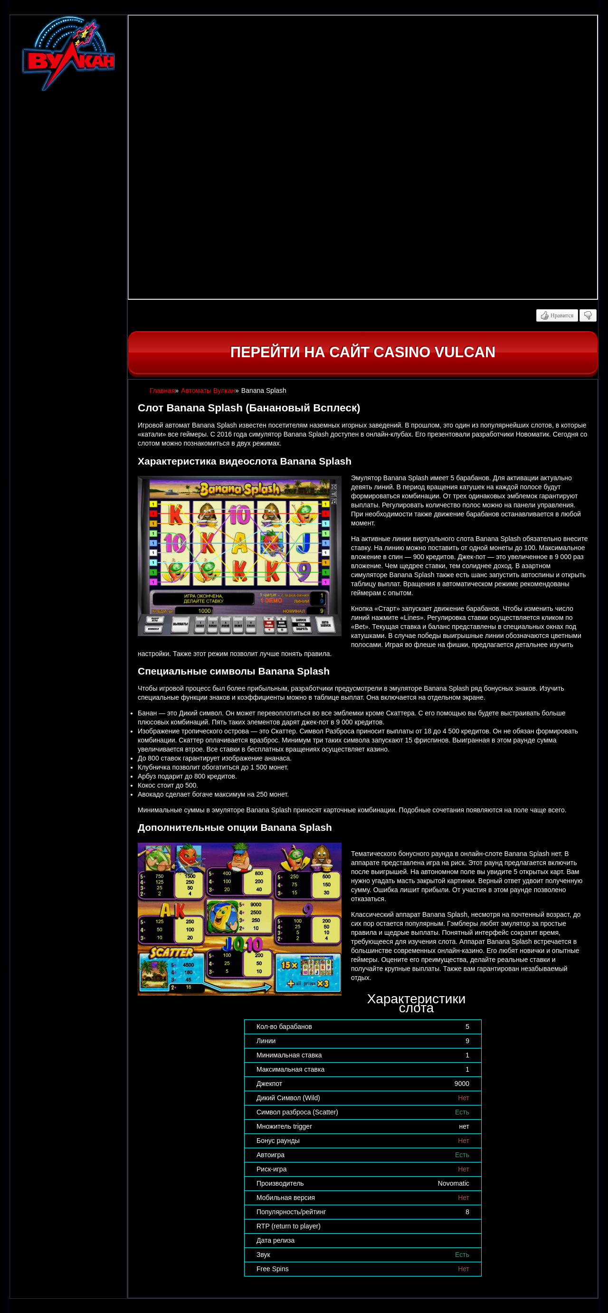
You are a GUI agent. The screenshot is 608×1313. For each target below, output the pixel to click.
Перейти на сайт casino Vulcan (362, 352)
